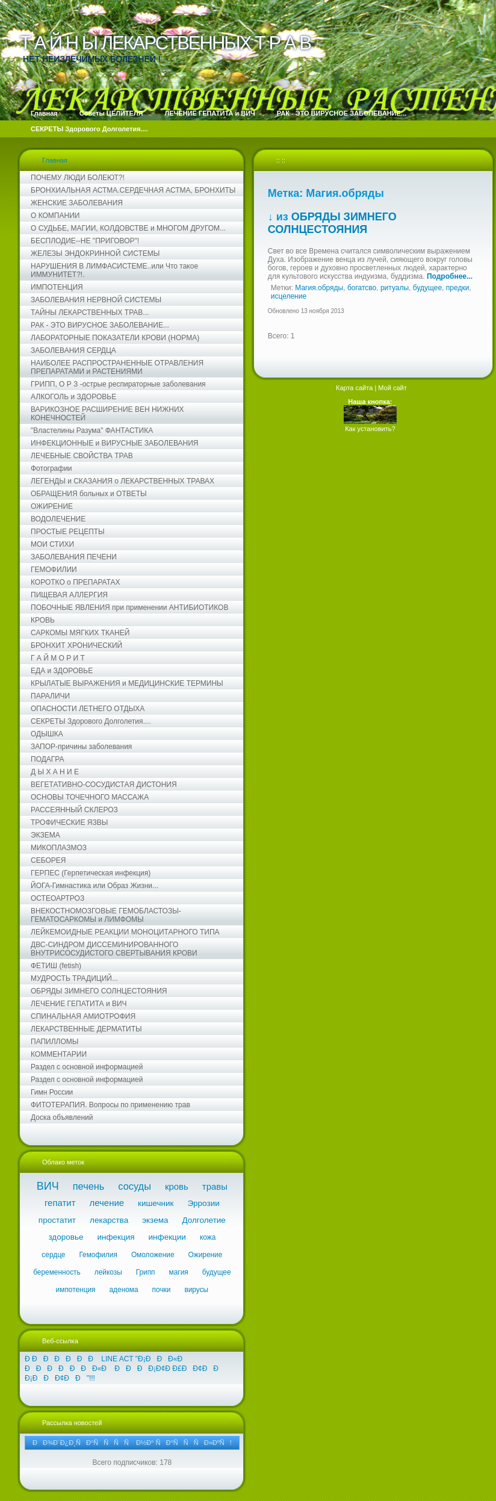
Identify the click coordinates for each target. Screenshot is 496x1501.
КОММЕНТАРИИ (59, 1054)
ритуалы (394, 288)
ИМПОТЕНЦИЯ (57, 287)
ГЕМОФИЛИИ (54, 569)
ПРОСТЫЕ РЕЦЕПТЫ (68, 531)
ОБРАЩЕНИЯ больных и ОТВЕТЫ (89, 493)
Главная (54, 160)
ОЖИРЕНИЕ (52, 506)
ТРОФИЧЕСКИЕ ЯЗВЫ (69, 822)
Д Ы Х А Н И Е (55, 772)
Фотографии (51, 468)
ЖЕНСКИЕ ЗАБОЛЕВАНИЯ (77, 203)
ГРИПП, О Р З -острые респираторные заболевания (118, 384)
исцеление (288, 296)
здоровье (65, 1237)
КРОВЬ (43, 620)
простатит (57, 1220)
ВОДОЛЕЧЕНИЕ (58, 519)
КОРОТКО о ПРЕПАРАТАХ (75, 582)
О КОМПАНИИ (55, 215)
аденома (124, 1289)
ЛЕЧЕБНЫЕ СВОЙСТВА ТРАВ (82, 456)
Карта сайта (354, 387)
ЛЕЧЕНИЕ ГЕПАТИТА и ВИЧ (79, 1003)
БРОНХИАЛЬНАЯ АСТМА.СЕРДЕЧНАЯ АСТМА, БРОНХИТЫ (133, 190)
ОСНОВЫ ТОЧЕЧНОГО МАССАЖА (90, 797)
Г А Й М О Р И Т (58, 658)
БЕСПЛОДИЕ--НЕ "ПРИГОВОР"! (85, 241)
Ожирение (205, 1255)
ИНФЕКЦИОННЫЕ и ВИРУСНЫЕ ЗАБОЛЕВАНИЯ (115, 443)
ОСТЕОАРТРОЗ (57, 898)
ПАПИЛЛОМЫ (54, 1041)
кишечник (155, 1203)
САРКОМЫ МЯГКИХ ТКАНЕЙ (80, 633)
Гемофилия (98, 1255)
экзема (155, 1220)
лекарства (109, 1220)
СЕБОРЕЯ (48, 860)
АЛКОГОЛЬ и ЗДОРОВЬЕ (73, 397)
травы (215, 1186)
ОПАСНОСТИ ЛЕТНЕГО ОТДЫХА (87, 708)
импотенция (76, 1289)
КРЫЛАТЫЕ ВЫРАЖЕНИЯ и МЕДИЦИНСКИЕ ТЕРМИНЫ (127, 683)
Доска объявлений (62, 1117)
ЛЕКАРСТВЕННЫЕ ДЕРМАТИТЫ (86, 1029)
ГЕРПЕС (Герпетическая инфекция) (90, 873)
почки (161, 1289)
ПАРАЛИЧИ (50, 696)
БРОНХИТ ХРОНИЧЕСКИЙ (76, 645)
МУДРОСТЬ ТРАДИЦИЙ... (74, 978)
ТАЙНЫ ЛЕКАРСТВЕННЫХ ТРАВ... (90, 312)
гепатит (60, 1203)
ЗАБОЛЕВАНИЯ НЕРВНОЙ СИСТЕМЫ (96, 300)
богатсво (361, 288)
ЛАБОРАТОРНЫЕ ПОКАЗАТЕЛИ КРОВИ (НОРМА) (115, 338)
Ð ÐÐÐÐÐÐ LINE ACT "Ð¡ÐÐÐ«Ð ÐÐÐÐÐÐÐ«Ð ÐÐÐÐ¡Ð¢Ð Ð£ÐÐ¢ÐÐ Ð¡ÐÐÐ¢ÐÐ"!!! (122, 1368)
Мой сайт (392, 387)
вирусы (196, 1289)
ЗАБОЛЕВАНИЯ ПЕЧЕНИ (74, 557)
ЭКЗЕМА (45, 835)
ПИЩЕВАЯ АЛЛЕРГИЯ (69, 595)
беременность (57, 1272)
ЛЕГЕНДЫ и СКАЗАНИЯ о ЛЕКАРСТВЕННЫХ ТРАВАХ (122, 481)
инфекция (115, 1237)
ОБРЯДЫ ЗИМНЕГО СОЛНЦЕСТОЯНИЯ (99, 991)
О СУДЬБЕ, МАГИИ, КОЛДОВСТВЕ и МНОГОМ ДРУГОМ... (128, 228)
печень (89, 1186)
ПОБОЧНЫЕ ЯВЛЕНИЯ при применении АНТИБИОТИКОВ (129, 607)
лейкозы (108, 1272)
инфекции (167, 1237)
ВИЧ (48, 1186)
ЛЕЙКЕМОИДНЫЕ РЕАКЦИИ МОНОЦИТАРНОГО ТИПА (125, 932)
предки (458, 288)
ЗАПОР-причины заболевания (81, 746)
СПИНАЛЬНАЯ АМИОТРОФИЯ (83, 1016)
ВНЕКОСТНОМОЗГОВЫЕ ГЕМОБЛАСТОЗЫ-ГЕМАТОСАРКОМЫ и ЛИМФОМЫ (106, 915)
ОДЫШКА (47, 734)
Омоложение (153, 1255)
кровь (176, 1186)
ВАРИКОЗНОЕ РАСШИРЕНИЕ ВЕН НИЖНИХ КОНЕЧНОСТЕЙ (107, 413)
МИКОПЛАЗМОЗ (59, 848)
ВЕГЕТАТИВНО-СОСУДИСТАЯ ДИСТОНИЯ (104, 784)
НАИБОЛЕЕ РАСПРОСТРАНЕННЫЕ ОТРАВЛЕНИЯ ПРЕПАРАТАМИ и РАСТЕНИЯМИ (117, 367)
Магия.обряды (319, 288)
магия (178, 1272)
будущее (216, 1272)
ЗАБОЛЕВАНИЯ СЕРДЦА (73, 350)
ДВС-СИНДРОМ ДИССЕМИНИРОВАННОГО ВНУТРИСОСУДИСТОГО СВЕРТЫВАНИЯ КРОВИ (114, 948)
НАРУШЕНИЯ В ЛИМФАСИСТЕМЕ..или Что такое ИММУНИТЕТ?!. (114, 270)
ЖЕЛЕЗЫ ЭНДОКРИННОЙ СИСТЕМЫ (95, 253)
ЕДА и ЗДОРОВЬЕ (62, 671)
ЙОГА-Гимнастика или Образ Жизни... (94, 885)
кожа (207, 1237)
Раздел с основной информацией (87, 1067)
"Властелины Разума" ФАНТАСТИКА (92, 430)
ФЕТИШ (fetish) (56, 966)
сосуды (134, 1186)
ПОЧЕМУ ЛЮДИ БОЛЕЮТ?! (78, 177)
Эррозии (203, 1203)
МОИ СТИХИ (52, 544)
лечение (107, 1203)
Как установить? (370, 428)
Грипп (145, 1272)
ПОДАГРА (47, 759)
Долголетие (203, 1220)
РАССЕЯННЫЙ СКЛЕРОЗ (74, 810)
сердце (53, 1255)
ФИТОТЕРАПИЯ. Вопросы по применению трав (110, 1105)
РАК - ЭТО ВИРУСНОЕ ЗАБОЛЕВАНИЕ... (100, 325)
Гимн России (52, 1092)
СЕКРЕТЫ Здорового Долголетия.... (91, 721)
